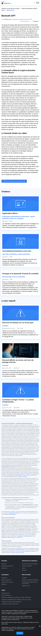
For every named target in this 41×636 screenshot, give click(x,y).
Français (33, 3)
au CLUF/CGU (13, 536)
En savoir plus (10, 630)
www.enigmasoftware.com (18, 499)
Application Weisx (10, 213)
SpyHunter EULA (5, 593)
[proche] (40, 626)
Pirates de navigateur (17, 218)
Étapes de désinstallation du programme (15, 610)
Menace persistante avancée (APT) (22, 19)
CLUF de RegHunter (6, 595)
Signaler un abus (26, 585)
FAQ (17, 551)
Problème (5, 326)
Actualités (24, 577)
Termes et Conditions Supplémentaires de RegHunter (13, 613)
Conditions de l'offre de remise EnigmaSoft (11, 601)
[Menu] (38, 2)
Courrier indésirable (18, 277)
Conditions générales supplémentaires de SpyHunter (26, 612)
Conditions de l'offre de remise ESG (9, 603)
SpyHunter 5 (4, 577)
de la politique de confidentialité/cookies (15, 475)
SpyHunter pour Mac (6, 579)
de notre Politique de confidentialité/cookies (16, 549)
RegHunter (4, 584)
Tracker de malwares (27, 566)
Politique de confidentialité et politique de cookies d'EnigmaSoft (16, 597)
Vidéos (23, 568)
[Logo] (6, 3)
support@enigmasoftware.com (14, 512)
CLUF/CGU (3, 475)
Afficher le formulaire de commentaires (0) (14, 181)
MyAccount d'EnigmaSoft (10, 514)
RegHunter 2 (4, 568)
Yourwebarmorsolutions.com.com (16, 251)
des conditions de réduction (30, 475)
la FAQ (20, 455)
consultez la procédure (22, 476)
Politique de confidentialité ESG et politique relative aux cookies (16, 599)
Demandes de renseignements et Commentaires (29, 582)
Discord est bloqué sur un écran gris (17, 323)
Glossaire (24, 570)
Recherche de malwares (29, 561)
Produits (4, 561)
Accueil (3, 610)
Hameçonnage (6, 277)
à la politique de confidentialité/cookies (25, 536)
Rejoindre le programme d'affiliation (30, 579)
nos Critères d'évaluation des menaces (27, 551)
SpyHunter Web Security (7, 566)
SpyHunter (3, 563)
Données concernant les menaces (10, 8)
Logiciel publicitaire (24, 254)
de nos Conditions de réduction (32, 549)
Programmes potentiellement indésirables (15, 216)
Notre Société (26, 574)
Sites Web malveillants (9, 254)
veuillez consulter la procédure (17, 552)
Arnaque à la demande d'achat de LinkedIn (20, 274)
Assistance (5, 574)
